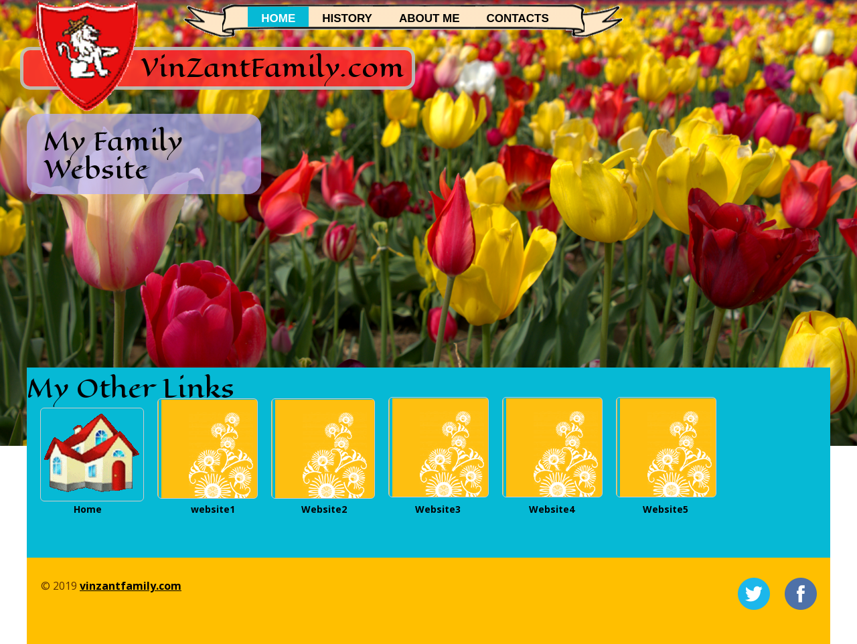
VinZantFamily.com (272, 67)
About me (429, 18)
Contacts (518, 18)
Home (278, 18)
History (347, 18)
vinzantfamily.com (130, 585)
